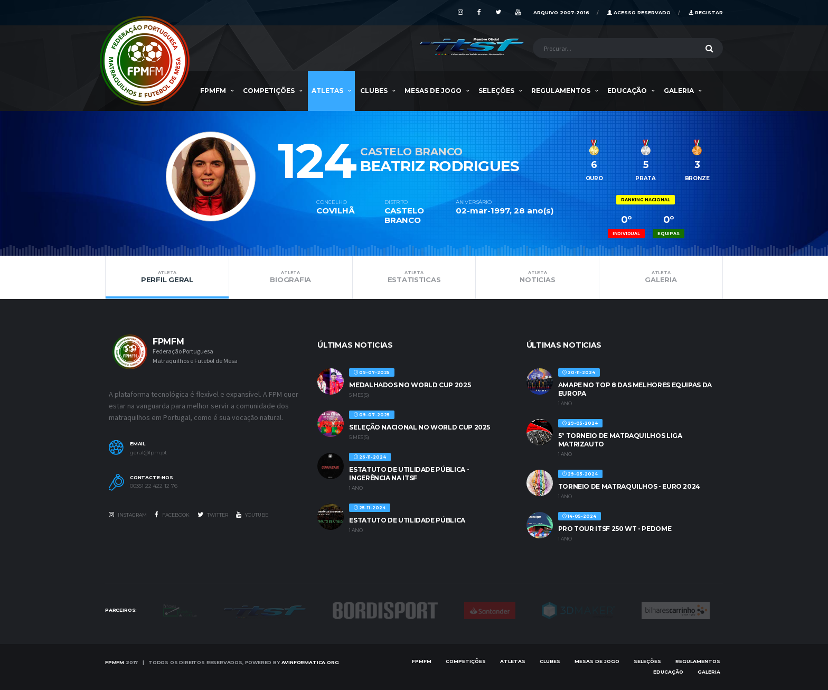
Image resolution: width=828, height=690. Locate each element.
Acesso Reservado (639, 12)
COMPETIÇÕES (269, 91)
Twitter (212, 514)
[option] (210, 166)
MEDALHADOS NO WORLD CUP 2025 (410, 385)
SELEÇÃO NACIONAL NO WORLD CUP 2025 (419, 427)
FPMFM (213, 91)
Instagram (128, 514)
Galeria (679, 91)
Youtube (252, 514)
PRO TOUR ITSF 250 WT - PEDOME (615, 529)
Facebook (172, 514)
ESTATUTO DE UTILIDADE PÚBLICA (407, 520)
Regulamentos (560, 91)
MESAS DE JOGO (433, 91)
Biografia (291, 277)
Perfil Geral (167, 277)
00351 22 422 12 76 (153, 486)
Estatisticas (414, 277)
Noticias (537, 277)
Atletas (327, 91)
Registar (706, 12)
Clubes (374, 91)
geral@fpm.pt (148, 453)
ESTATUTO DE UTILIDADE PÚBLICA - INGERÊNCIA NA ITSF (409, 473)
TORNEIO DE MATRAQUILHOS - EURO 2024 (629, 486)
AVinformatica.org (310, 662)
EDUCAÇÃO (627, 91)
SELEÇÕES (496, 91)
